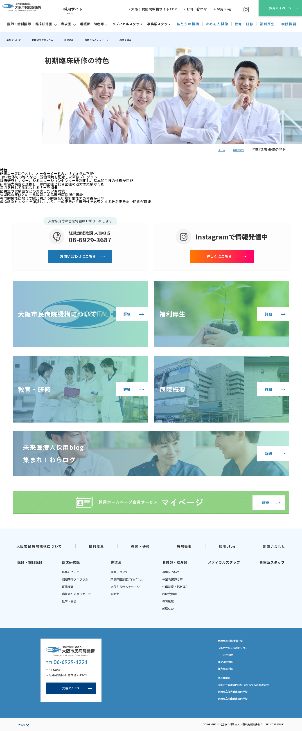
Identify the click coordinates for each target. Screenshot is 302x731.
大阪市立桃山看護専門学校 (237, 701)
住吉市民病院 (227, 670)
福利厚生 (96, 546)
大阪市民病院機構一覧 (236, 640)
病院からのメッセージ (127, 39)
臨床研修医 (234, 150)
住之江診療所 (227, 663)
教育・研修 (140, 546)
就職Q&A (168, 608)
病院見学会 (165, 39)
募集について (17, 39)
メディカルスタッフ (224, 562)
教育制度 (168, 601)
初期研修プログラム (56, 39)
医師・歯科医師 (30, 562)
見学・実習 (69, 601)
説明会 (114, 594)
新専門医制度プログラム (126, 579)
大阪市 (23, 724)
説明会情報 (169, 594)
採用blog (227, 546)
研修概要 (90, 39)
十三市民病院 (227, 656)
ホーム (211, 150)
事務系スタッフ (272, 562)
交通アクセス (71, 689)
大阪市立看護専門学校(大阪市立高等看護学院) (250, 687)
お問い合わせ (274, 546)
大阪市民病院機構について (39, 546)
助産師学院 (226, 680)
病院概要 (184, 546)
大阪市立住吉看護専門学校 (237, 694)
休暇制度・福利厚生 (175, 586)
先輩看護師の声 (172, 579)
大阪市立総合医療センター (237, 649)
